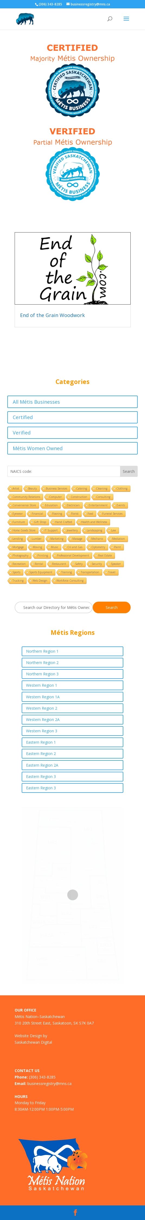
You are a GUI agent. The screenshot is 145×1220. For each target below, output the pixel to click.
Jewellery (72, 530)
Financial (37, 513)
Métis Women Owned (38, 448)
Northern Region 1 (42, 651)
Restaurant (59, 564)
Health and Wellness (94, 522)
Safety (79, 564)
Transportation (90, 572)
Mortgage (18, 547)
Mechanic (97, 539)
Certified (23, 417)
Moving (37, 547)
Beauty (32, 488)
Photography (20, 555)
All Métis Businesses (36, 402)
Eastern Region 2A (42, 765)
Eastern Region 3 (41, 776)
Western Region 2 (41, 708)
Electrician (73, 505)
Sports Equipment (40, 572)
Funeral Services (112, 513)
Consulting (103, 497)
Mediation (118, 539)
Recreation (19, 564)
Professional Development (73, 555)
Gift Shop (40, 522)
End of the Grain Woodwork (52, 315)
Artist (15, 488)
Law (113, 530)
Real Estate (105, 555)
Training (66, 572)
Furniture (18, 522)
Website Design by (31, 1035)
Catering (81, 488)
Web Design (40, 580)
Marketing (56, 539)
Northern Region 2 (42, 662)
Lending (17, 539)
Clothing (121, 488)
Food (90, 513)
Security (97, 564)
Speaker (116, 564)
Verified (22, 432)
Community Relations (26, 497)
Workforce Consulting (69, 580)
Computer (55, 497)
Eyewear (17, 513)
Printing (42, 555)
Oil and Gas (74, 547)
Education (51, 505)
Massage (77, 539)
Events (121, 505)
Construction (79, 497)
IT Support (51, 530)
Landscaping (94, 530)
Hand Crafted (63, 522)
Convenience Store (24, 505)
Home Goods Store (24, 530)
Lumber (36, 539)
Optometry (98, 547)
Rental (39, 564)
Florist (75, 513)
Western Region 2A (43, 719)
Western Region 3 (41, 730)
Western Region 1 (41, 685)
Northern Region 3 (42, 673)
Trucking (18, 580)
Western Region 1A (43, 696)
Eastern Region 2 (41, 753)
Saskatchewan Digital (33, 1042)
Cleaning (101, 488)
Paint (117, 547)
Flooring (57, 513)
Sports (16, 572)
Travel (111, 572)
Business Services (56, 488)
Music (54, 547)
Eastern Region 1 (41, 742)
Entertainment (98, 505)
